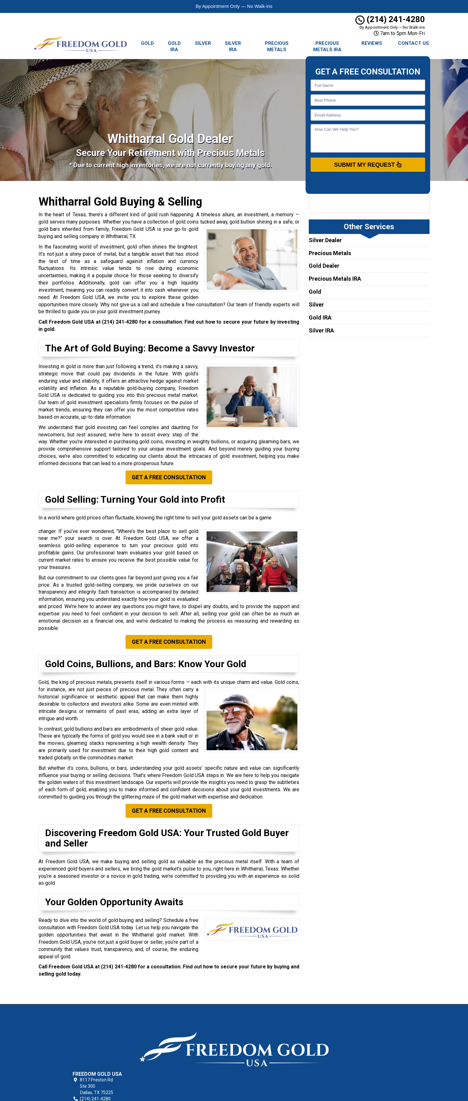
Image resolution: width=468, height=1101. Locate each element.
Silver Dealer (325, 240)
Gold (147, 43)
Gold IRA (174, 46)
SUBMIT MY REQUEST (367, 164)
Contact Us (413, 43)
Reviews (371, 43)
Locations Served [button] (276, 1047)
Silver (203, 43)
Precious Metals (277, 46)
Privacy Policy (270, 1025)
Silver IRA (233, 46)
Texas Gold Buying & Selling (284, 1018)
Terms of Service (274, 1033)
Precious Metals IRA (327, 46)
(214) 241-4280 (390, 19)
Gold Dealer (324, 265)
